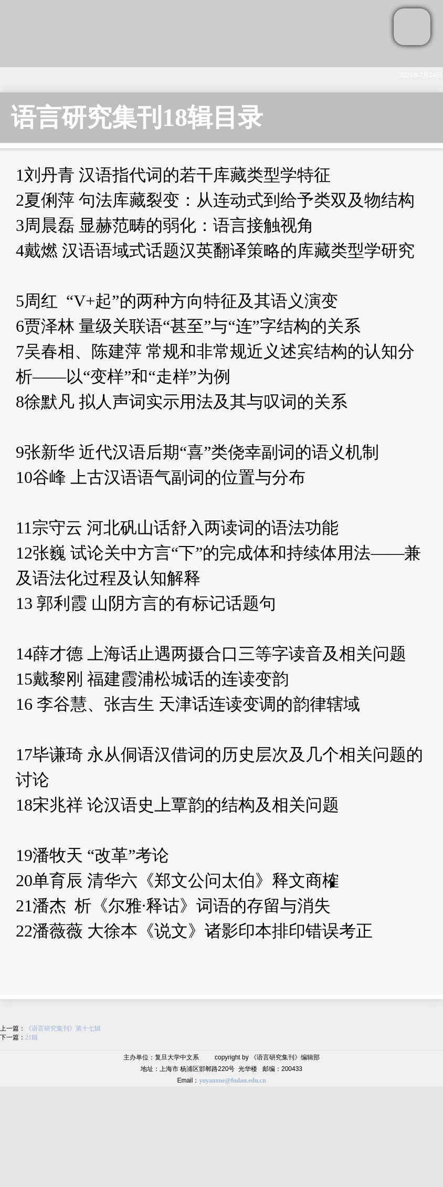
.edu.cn (256, 1080)
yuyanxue (212, 1080)
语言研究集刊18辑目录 (137, 117)
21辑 (31, 1037)
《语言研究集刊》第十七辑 (63, 1028)
